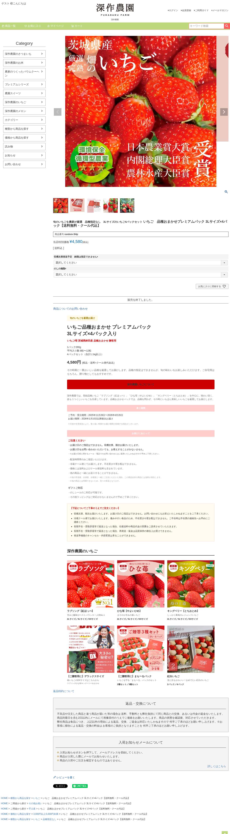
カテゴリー (11, 119)
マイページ (55, 25)
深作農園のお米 (14, 62)
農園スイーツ (13, 93)
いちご (36, 798)
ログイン (173, 10)
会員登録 (186, 10)
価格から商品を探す (17, 137)
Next (224, 112)
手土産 (32, 808)
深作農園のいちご (15, 102)
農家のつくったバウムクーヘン (22, 73)
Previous (57, 112)
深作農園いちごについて (140, 384)
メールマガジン (220, 10)
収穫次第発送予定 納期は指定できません (76, 256)
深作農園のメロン (15, 111)
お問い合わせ (13, 164)
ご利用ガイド (202, 10)
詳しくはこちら (217, 766)
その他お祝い (35, 803)
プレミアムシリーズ (17, 84)
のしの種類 (60, 268)
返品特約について (63, 691)
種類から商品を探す (17, 128)
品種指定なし (49, 819)
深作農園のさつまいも (18, 53)
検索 (227, 26)
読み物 (9, 146)
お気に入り (32, 25)
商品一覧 (9, 25)
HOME (4, 798)
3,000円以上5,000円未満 (45, 814)
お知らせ (10, 155)
